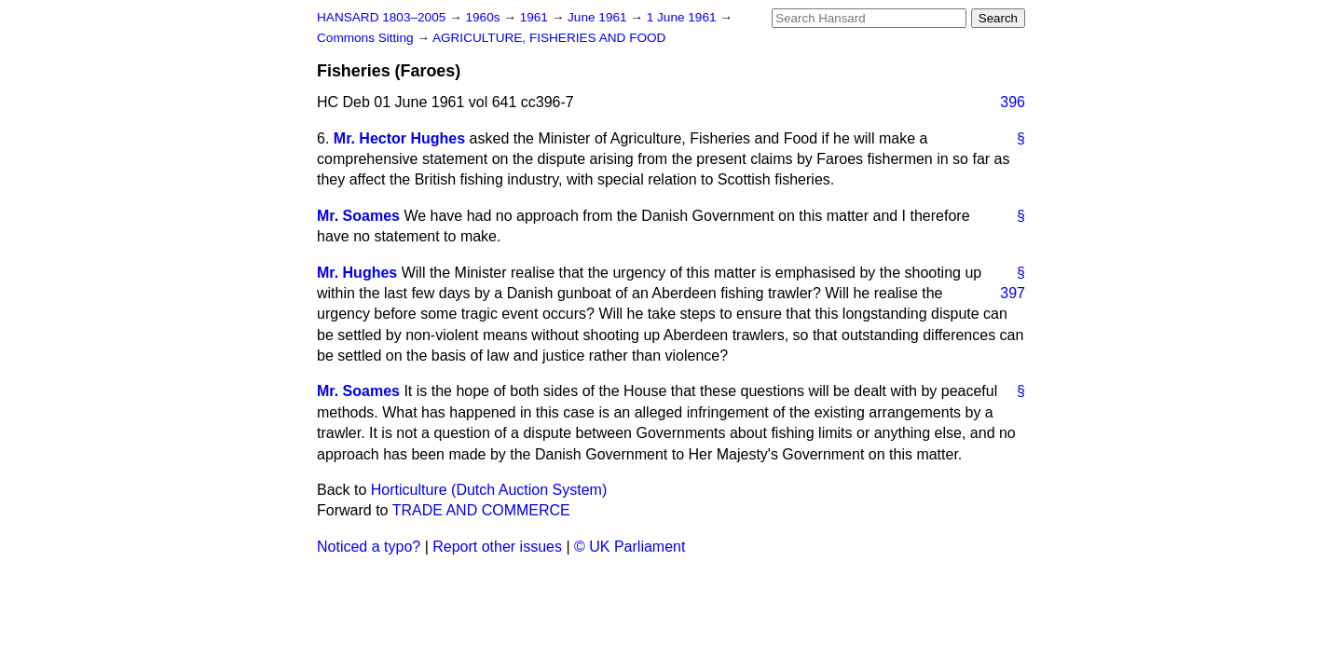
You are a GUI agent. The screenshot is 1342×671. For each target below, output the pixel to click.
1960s (484, 17)
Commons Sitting (367, 38)
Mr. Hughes (357, 273)
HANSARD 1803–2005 (381, 17)
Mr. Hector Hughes (399, 138)
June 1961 (599, 17)
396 (1012, 102)
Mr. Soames (358, 216)
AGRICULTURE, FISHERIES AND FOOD (549, 38)
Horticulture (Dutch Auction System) (489, 490)
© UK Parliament (629, 547)
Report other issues (497, 547)
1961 (536, 17)
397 (1012, 293)
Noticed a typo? (368, 547)
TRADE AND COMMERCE (481, 510)
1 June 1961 (683, 17)
